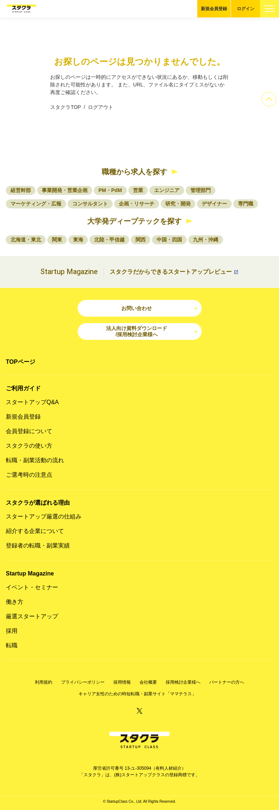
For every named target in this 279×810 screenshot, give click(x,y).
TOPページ (20, 362)
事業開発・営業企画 (65, 190)
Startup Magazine (30, 573)
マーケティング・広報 (36, 204)
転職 (11, 645)
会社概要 (148, 682)
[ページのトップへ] (269, 99)
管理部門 (200, 190)
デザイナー (214, 204)
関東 (57, 240)
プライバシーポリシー (83, 682)
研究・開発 (178, 204)
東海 (78, 240)
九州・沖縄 (205, 240)
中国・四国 (169, 240)
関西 (141, 240)
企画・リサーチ (136, 204)
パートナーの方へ (226, 682)
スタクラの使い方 (29, 446)
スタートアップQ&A (32, 402)
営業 (138, 190)
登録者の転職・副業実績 (38, 545)
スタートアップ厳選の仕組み (43, 516)
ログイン (245, 8)
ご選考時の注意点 (29, 475)
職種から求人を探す (134, 172)
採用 (11, 631)
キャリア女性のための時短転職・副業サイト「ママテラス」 (137, 693)
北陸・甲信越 (109, 240)
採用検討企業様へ (183, 682)
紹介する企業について (35, 531)
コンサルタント (90, 204)
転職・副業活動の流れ (35, 460)
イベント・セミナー (32, 587)
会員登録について (29, 431)
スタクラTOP (65, 107)
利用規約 (43, 682)
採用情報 (122, 682)
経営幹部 (21, 190)
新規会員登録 (214, 8)
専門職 (245, 204)
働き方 (14, 602)
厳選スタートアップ (32, 616)
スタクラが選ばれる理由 (38, 503)
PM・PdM (110, 190)
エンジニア (166, 190)
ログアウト (100, 107)
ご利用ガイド (23, 388)
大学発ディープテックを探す (134, 221)
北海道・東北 (26, 240)
